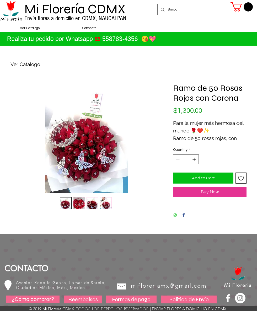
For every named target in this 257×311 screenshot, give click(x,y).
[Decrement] (177, 159)
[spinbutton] (185, 159)
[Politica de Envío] (189, 299)
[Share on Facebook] (184, 215)
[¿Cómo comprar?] (33, 299)
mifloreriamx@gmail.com (169, 285)
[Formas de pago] (131, 299)
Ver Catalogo (25, 64)
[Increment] (194, 159)
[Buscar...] (188, 9)
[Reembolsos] (83, 299)
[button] (242, 7)
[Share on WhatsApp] (175, 215)
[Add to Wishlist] (241, 178)
